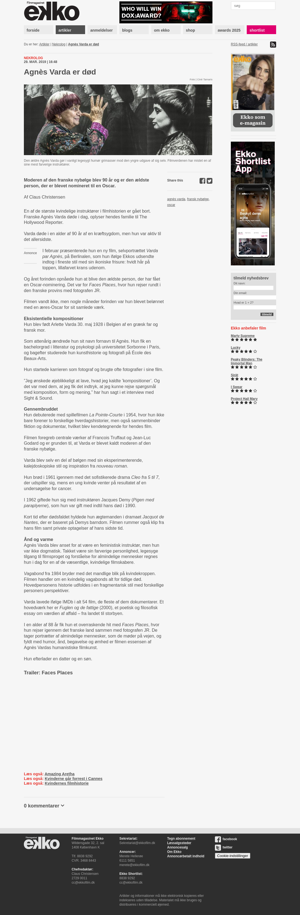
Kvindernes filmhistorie (67, 783)
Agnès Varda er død (83, 44)
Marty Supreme (243, 336)
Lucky (235, 348)
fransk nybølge (198, 199)
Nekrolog (58, 44)
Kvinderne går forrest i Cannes (73, 778)
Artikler (44, 44)
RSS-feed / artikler (244, 44)
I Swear (236, 387)
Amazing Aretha (59, 774)
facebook (226, 839)
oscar (171, 205)
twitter (223, 847)
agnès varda (176, 199)
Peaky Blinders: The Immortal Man (246, 361)
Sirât (234, 375)
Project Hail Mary (244, 399)
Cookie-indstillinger (232, 856)
